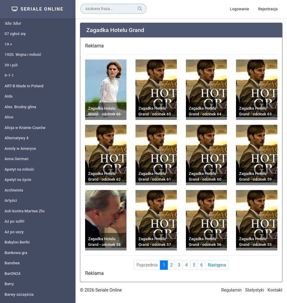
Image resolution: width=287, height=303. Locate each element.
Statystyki (254, 290)
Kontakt (274, 290)
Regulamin (231, 290)
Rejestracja (268, 9)
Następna (217, 265)
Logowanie (239, 9)
